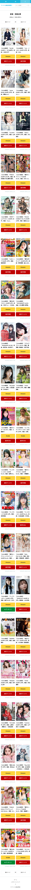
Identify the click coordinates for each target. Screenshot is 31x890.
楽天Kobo (8, 440)
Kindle (8, 436)
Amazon (8, 56)
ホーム (15, 879)
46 (15, 1)
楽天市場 (23, 61)
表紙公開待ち (18, 17)
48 (5, 1)
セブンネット (8, 609)
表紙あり (12, 17)
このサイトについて (15, 882)
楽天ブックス (8, 61)
